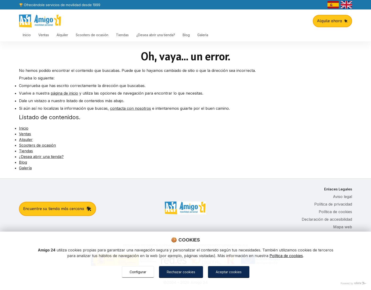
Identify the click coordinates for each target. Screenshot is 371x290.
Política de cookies (286, 255)
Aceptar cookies (229, 272)
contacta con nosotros (130, 108)
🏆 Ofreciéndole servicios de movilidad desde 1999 (59, 5)
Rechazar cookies (181, 272)
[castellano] (333, 5)
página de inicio (64, 93)
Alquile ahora (332, 21)
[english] (346, 5)
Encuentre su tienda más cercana (57, 209)
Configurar (138, 272)
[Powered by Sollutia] (185, 283)
